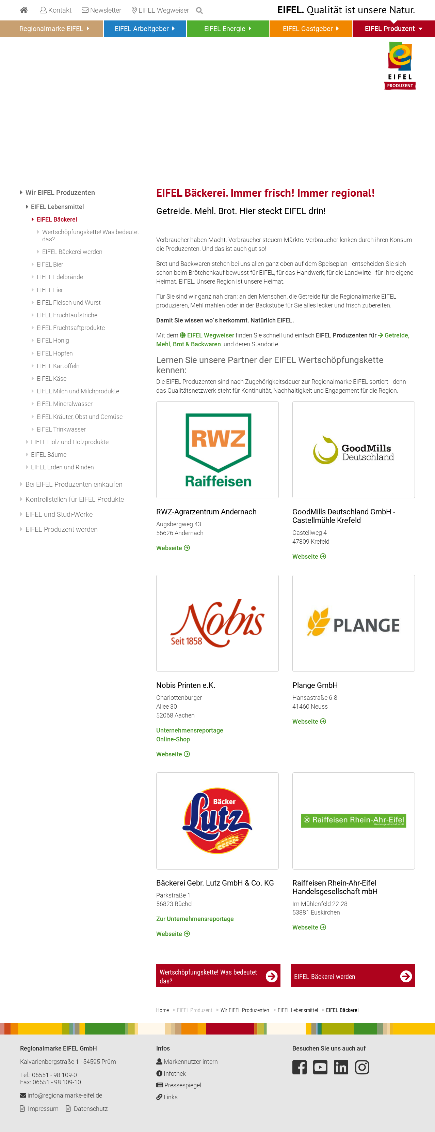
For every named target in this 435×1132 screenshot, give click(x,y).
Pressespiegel (178, 1085)
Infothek (171, 1073)
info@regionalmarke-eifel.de (61, 1095)
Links (167, 1096)
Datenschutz (91, 1108)
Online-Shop (173, 738)
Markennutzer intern (187, 1061)
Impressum (43, 1108)
